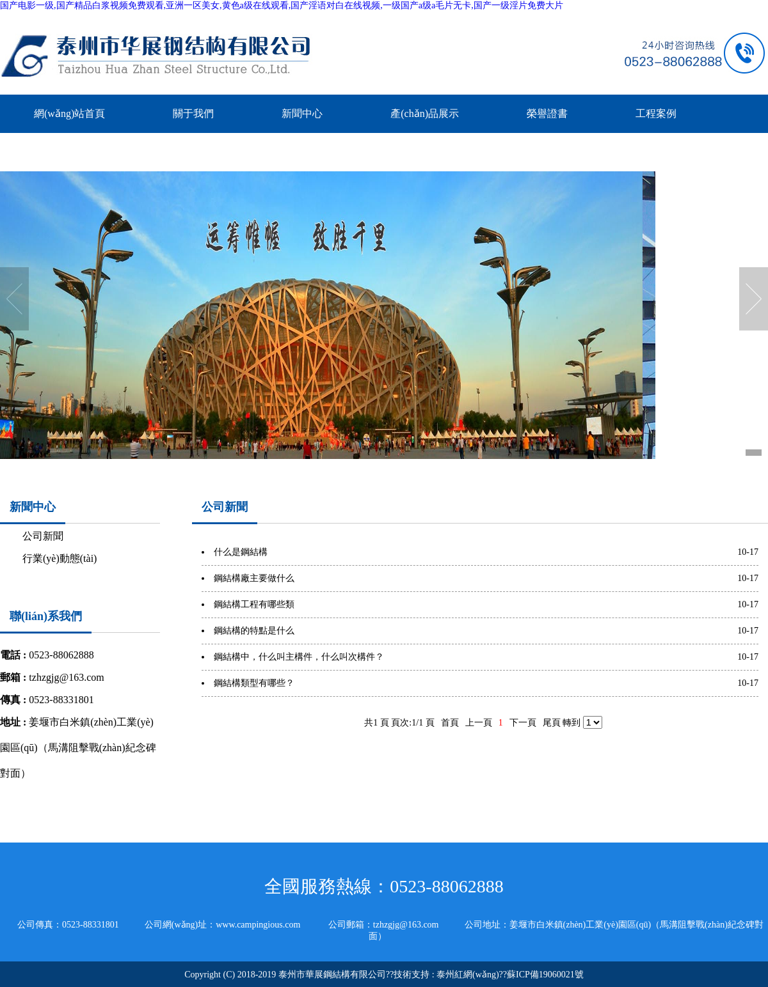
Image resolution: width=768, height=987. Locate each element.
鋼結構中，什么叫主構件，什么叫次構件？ (299, 657)
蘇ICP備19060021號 (545, 974)
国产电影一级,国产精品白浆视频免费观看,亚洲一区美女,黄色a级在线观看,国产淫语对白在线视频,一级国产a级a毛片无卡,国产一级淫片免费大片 (281, 5)
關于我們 (193, 113)
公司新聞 (42, 536)
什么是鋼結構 (241, 552)
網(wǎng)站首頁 (69, 113)
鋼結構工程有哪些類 (254, 604)
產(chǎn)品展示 (424, 113)
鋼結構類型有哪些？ (254, 683)
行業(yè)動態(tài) (59, 558)
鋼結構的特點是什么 (254, 630)
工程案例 (656, 113)
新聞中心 (302, 113)
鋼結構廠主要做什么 (254, 578)
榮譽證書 (547, 113)
